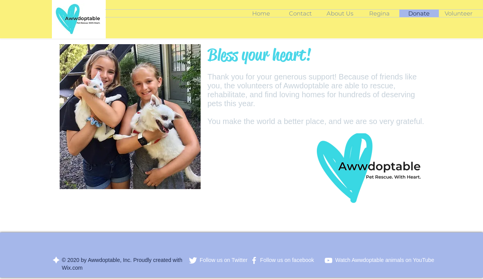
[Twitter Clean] (193, 260)
